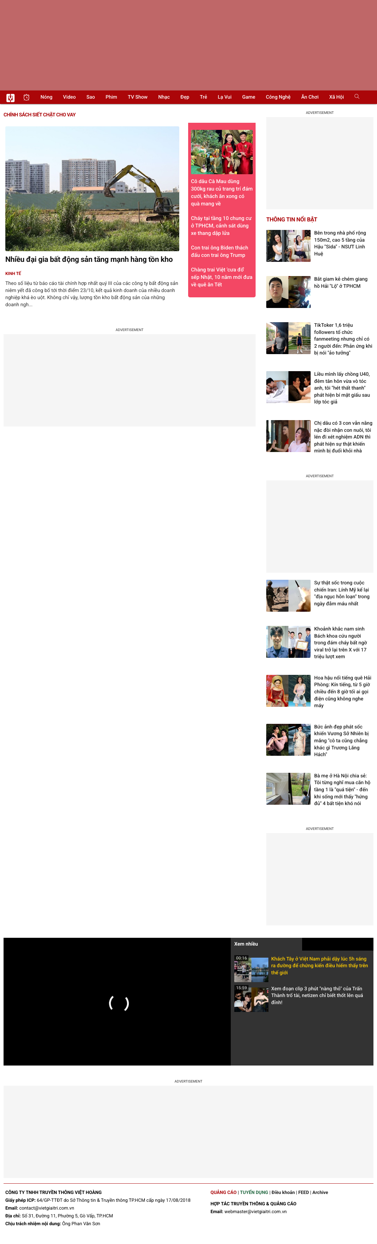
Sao (91, 97)
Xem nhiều (246, 944)
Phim (111, 97)
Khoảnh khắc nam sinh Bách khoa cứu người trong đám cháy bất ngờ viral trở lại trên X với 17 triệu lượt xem (340, 643)
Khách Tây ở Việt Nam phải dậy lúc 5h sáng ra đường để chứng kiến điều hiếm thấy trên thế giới (301, 968)
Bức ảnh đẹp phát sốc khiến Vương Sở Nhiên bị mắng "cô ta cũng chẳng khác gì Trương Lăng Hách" (341, 741)
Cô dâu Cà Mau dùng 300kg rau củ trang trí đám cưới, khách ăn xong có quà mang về (222, 168)
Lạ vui (224, 97)
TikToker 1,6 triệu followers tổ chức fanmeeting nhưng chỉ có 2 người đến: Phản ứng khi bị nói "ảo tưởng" (343, 339)
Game (248, 97)
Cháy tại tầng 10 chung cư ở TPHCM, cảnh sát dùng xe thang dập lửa (221, 225)
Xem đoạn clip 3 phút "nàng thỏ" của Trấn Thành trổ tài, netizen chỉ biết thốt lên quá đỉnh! (298, 998)
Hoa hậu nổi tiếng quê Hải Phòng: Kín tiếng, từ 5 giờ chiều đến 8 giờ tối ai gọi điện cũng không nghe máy (342, 692)
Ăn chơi (309, 97)
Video (69, 97)
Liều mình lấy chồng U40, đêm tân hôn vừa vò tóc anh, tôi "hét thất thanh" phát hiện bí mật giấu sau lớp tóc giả (342, 388)
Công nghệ (278, 97)
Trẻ (203, 97)
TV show (138, 97)
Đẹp (184, 97)
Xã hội (336, 97)
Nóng (46, 97)
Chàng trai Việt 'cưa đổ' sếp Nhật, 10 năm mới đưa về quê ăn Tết (221, 277)
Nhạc (164, 97)
